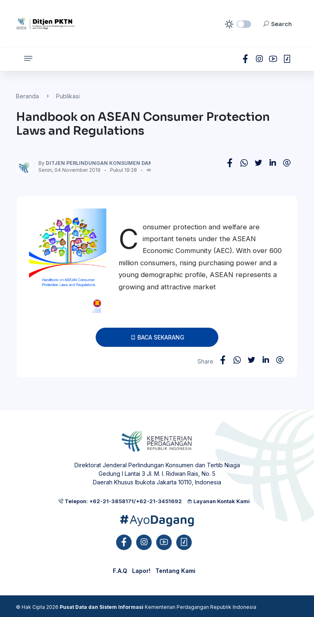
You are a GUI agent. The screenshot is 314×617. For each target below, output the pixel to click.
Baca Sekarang (157, 337)
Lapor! (141, 570)
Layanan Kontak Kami (218, 501)
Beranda (27, 96)
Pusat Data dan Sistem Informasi (102, 607)
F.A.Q (120, 570)
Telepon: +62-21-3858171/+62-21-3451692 (120, 501)
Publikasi (68, 96)
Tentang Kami (175, 570)
